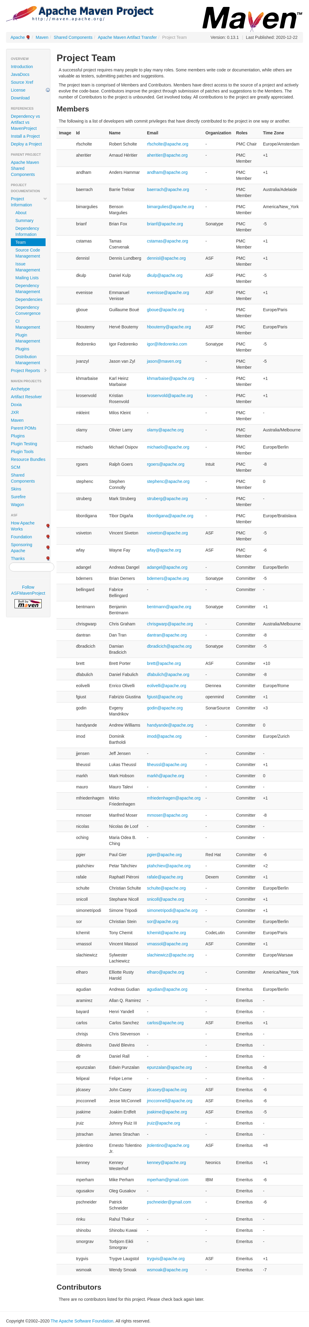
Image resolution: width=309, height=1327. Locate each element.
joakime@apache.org (167, 1111)
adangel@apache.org (167, 567)
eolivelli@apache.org (166, 685)
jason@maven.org (164, 361)
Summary (24, 220)
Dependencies (29, 299)
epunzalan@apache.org (169, 1067)
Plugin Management (27, 338)
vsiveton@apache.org (167, 532)
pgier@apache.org (164, 854)
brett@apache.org (164, 663)
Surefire (18, 496)
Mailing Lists (27, 277)
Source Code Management (27, 253)
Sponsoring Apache (21, 547)
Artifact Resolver (26, 396)
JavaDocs (20, 74)
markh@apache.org (165, 775)
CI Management (27, 324)
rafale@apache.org (165, 877)
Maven (42, 37)
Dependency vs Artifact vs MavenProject (25, 122)
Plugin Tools (22, 451)
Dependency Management (27, 288)
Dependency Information (27, 231)
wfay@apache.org (164, 550)
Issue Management (27, 266)
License (18, 90)
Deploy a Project (26, 144)
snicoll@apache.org (165, 899)
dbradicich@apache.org (169, 646)
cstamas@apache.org (167, 241)
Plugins (22, 348)
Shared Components (73, 37)
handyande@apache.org (170, 725)
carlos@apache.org (165, 1022)
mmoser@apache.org (167, 815)
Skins (16, 489)
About (21, 212)
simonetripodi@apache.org (172, 910)
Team (20, 242)
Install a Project (25, 136)
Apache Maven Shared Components (25, 168)
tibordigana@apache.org (170, 515)
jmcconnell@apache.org (169, 1100)
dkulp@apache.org (165, 275)
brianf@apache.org (165, 223)
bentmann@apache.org (169, 606)
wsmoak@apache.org (167, 1269)
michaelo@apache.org (168, 447)
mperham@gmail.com (167, 1179)
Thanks (18, 558)
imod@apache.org (164, 736)
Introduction (22, 66)
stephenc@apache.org (168, 481)
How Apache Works (23, 526)
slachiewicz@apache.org (170, 955)
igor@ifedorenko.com (167, 344)
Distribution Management (27, 359)
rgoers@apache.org (165, 464)
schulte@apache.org (166, 888)
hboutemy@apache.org (169, 326)
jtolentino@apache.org (168, 1145)
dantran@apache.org (167, 635)
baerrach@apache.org (168, 189)
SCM (15, 467)
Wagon (17, 504)
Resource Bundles (28, 459)
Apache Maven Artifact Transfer (127, 37)
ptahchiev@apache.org (168, 865)
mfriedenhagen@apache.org (174, 798)
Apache (18, 37)
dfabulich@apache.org (168, 674)
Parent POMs (23, 428)
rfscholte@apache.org (167, 144)
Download (20, 97)
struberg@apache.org (167, 498)
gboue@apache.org (165, 309)
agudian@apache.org (167, 989)
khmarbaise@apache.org (170, 378)
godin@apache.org (165, 708)
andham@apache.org (167, 172)
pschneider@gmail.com (169, 1202)
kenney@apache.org (166, 1162)
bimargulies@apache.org (170, 206)
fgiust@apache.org (165, 696)
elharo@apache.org (165, 972)
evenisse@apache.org (168, 292)
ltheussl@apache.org (167, 764)
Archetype (20, 389)
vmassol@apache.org (167, 943)
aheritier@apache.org (167, 155)
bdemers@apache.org (168, 578)
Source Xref (22, 82)
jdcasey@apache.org (167, 1089)
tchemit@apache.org (166, 932)
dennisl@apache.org (166, 258)
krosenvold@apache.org (170, 395)
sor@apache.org (162, 921)
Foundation (21, 536)
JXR (15, 412)
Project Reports (29, 370)
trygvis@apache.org (166, 1258)
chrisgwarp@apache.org (170, 623)
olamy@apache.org (165, 429)
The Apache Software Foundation (82, 1321)
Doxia (16, 404)
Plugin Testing (24, 443)
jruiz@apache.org (163, 1123)
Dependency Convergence (27, 310)
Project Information (29, 201)
